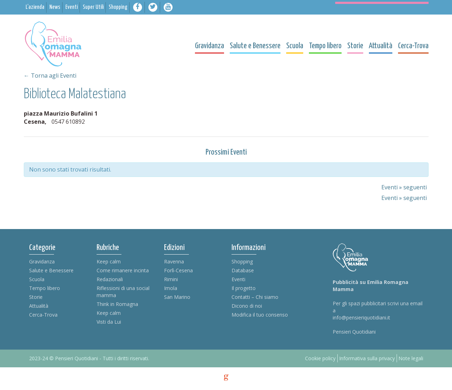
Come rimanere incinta (123, 270)
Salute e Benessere (51, 270)
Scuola (36, 279)
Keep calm (109, 261)
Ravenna (174, 261)
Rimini (171, 279)
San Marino (177, 297)
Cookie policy (320, 358)
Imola (170, 288)
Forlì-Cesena (178, 270)
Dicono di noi (247, 305)
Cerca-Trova (43, 314)
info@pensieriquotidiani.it (361, 317)
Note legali (410, 358)
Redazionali (110, 279)
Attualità (38, 305)
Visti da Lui (109, 321)
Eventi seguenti (404, 187)
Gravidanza (42, 261)
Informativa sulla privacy (367, 358)
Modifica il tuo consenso (260, 314)
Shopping (242, 261)
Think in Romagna (117, 304)
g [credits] (226, 377)
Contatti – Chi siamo (255, 297)
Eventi (238, 279)
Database (243, 270)
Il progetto (244, 288)
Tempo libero (44, 288)
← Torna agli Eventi (50, 75)
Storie (36, 297)
